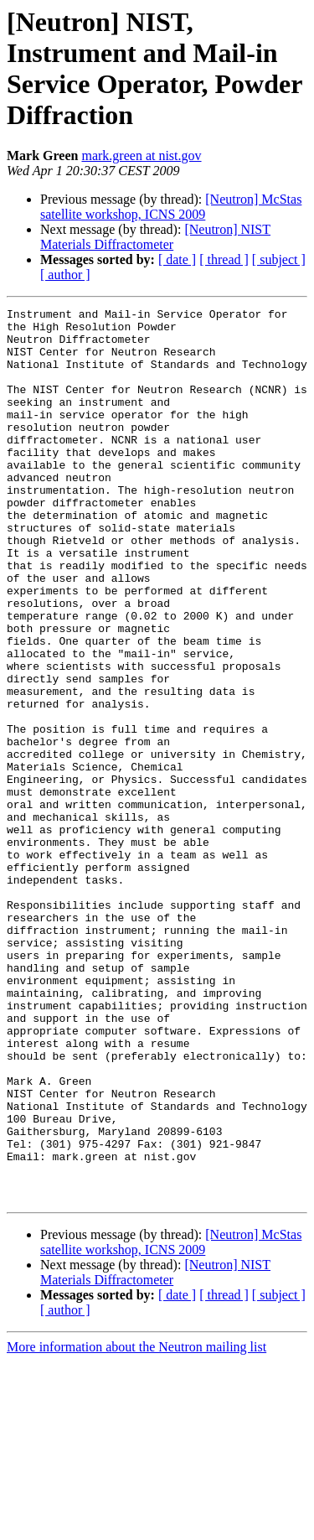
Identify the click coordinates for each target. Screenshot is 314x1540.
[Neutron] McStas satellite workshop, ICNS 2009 (170, 206)
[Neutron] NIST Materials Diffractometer (155, 236)
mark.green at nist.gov (141, 155)
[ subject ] (279, 259)
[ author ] (65, 274)
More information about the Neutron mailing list (136, 1525)
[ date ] (177, 259)
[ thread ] (224, 259)
